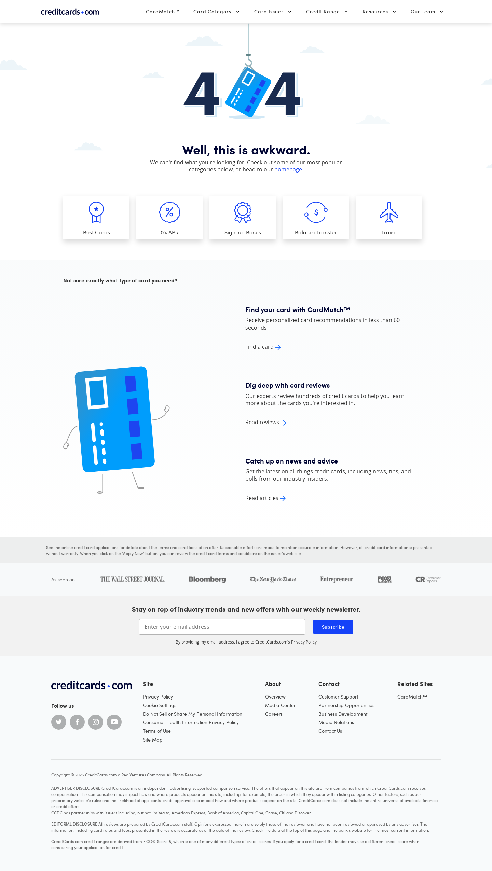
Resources (380, 11)
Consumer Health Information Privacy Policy (191, 722)
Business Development (342, 713)
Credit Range (327, 11)
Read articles (261, 498)
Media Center (280, 705)
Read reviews (262, 422)
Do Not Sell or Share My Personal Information (192, 713)
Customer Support (338, 696)
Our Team (427, 11)
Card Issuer (273, 11)
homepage (288, 169)
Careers (274, 713)
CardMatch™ (163, 11)
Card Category (217, 11)
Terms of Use (157, 731)
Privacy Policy (304, 642)
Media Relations (336, 722)
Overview (275, 696)
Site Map (153, 739)
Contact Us (330, 731)
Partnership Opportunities (346, 705)
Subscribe (333, 626)
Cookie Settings (159, 705)
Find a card (259, 346)
